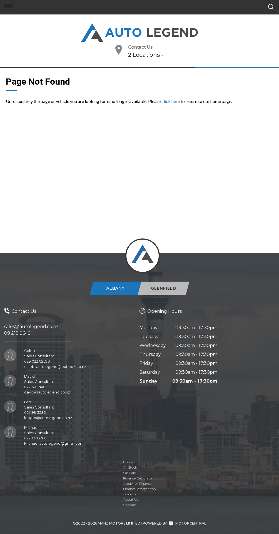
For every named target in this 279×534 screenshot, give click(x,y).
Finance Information (139, 489)
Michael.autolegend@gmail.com (54, 443)
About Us (130, 499)
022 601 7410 (35, 387)
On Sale (129, 473)
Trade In (129, 494)
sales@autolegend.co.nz (31, 326)
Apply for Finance (137, 483)
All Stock (130, 467)
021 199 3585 (35, 412)
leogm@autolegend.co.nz (48, 417)
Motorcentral (187, 523)
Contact (129, 505)
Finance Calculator (138, 478)
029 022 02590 (37, 361)
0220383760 (35, 438)
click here (170, 101)
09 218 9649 (17, 333)
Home (128, 462)
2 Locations (144, 54)
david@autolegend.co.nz (47, 392)
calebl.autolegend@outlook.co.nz (55, 366)
